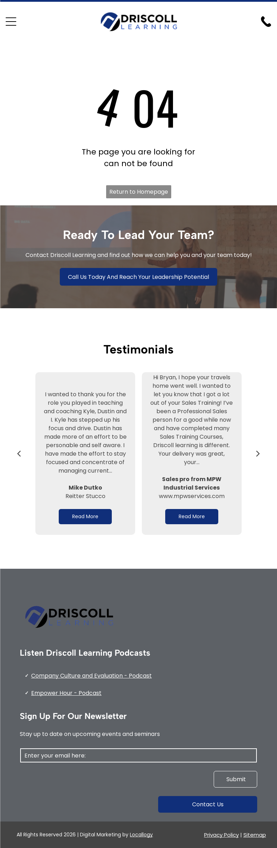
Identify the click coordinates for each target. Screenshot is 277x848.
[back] (19, 453)
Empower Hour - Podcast (66, 693)
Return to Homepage (138, 192)
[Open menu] (11, 21)
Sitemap (254, 834)
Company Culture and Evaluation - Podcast (91, 676)
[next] (258, 453)
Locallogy (141, 834)
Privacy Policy (221, 834)
